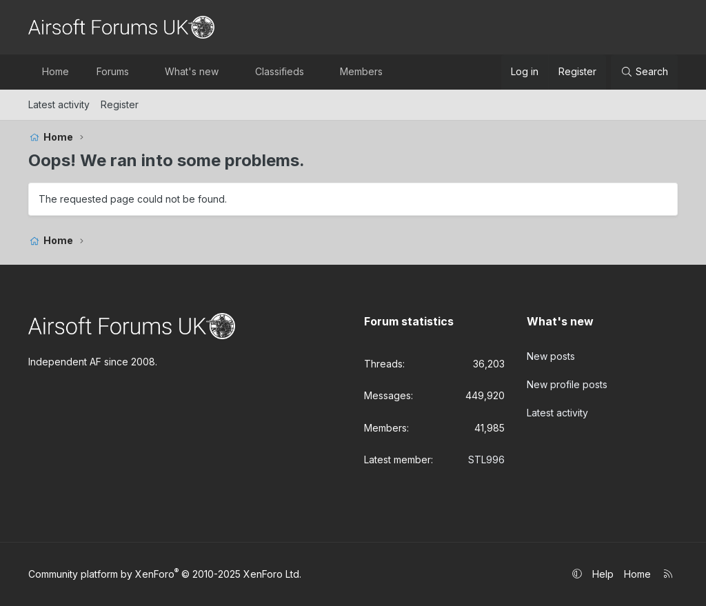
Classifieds (279, 71)
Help (603, 574)
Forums (113, 71)
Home (55, 71)
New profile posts (567, 383)
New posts (551, 355)
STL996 (486, 459)
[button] (140, 71)
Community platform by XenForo (164, 574)
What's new (192, 71)
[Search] (644, 71)
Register (120, 104)
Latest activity (59, 104)
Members (361, 71)
